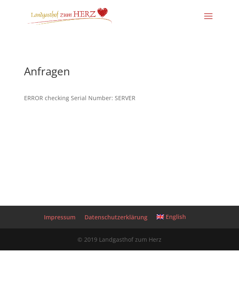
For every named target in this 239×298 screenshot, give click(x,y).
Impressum (59, 217)
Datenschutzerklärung (115, 217)
